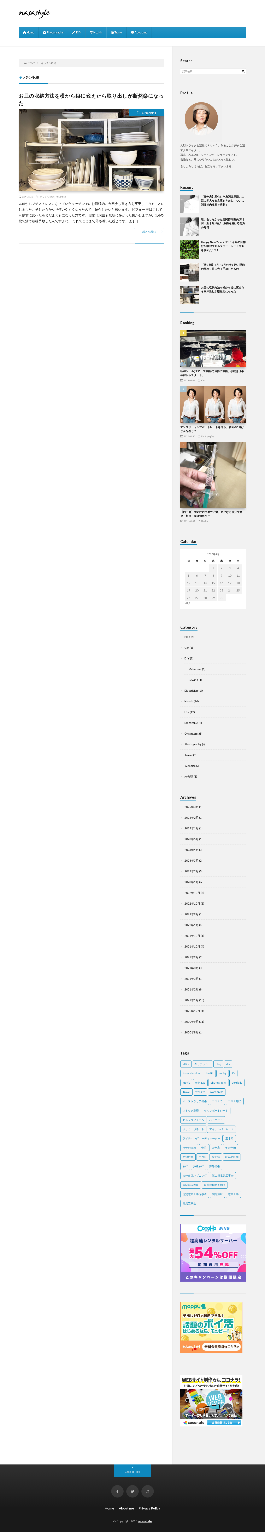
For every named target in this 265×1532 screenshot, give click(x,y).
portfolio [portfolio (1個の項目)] (237, 1082)
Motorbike (191, 722)
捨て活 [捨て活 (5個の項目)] (216, 1157)
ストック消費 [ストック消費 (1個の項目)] (191, 1110)
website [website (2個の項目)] (200, 1092)
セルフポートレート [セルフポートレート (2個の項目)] (216, 1110)
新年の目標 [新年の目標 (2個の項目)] (231, 1157)
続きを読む (149, 231)
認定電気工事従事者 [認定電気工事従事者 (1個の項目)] (195, 1194)
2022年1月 (191, 925)
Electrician (191, 690)
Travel (116, 32)
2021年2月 (191, 989)
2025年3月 (191, 807)
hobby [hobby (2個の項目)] (222, 1073)
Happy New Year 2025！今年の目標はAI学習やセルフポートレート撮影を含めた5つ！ (223, 246)
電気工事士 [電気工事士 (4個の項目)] (189, 1203)
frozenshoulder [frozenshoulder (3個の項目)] (192, 1073)
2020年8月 (191, 1032)
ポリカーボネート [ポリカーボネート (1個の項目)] (193, 1129)
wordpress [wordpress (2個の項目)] (216, 1092)
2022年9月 (191, 914)
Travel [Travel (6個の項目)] (186, 1092)
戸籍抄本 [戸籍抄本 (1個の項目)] (188, 1157)
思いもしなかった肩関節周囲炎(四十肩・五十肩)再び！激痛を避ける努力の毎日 (223, 223)
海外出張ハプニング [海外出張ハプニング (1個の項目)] (195, 1175)
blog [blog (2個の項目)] (218, 1064)
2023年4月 (191, 850)
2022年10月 (192, 903)
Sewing (193, 680)
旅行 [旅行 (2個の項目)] (185, 1166)
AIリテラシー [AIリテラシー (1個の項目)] (202, 1064)
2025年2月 (191, 817)
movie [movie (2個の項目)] (186, 1082)
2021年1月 (191, 1000)
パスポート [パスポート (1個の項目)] (216, 1119)
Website (190, 765)
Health (96, 32)
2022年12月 (192, 892)
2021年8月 (191, 968)
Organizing (149, 112)
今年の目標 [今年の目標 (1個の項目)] (189, 1147)
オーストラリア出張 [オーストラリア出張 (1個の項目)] (195, 1101)
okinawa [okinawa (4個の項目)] (200, 1082)
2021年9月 (191, 957)
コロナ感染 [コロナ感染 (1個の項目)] (234, 1101)
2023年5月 (191, 839)
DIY (76, 32)
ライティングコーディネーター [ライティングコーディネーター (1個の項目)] (201, 1138)
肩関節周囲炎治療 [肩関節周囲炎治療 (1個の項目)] (214, 1184)
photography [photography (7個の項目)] (218, 1082)
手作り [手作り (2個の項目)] (203, 1157)
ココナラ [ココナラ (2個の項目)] (217, 1101)
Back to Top (132, 1471)
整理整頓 (61, 197)
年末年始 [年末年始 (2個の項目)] (230, 1147)
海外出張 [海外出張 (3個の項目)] (214, 1166)
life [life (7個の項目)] (233, 1073)
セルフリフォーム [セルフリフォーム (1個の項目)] (193, 1119)
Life (186, 712)
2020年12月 (192, 1011)
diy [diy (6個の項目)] (228, 1064)
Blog (187, 637)
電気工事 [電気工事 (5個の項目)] (233, 1194)
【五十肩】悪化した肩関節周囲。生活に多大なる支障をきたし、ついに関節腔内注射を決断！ (222, 200)
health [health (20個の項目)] (209, 1073)
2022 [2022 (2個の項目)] (186, 1064)
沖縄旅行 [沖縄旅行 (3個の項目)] (198, 1166)
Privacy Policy (149, 1508)
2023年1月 (191, 882)
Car (203, 380)
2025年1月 (191, 828)
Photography (53, 32)
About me (139, 32)
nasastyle (145, 1521)
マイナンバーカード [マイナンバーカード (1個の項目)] (221, 1129)
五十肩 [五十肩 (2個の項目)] (229, 1138)
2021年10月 (192, 946)
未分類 (188, 776)
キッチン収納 (47, 197)
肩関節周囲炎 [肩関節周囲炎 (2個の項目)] (191, 1184)
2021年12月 (192, 935)
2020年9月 (191, 1021)
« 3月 (187, 603)
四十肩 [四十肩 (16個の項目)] (216, 1147)
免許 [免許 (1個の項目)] (204, 1147)
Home (28, 32)
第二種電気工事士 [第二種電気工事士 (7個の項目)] (223, 1175)
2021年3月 (191, 978)
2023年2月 (191, 871)
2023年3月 (191, 860)
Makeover (195, 669)
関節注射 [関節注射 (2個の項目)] (217, 1194)
